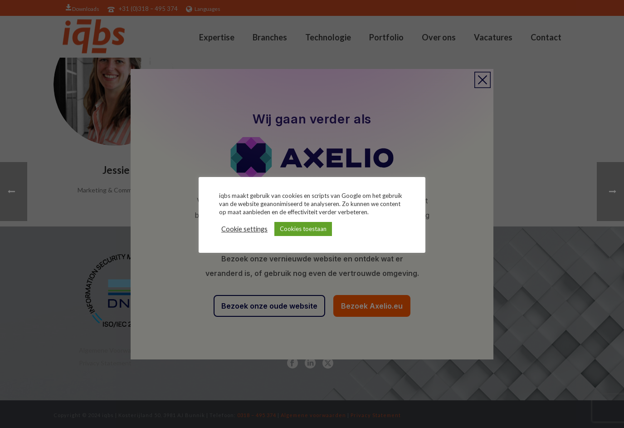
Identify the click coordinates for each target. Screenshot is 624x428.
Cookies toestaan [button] (303, 228)
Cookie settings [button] (244, 229)
